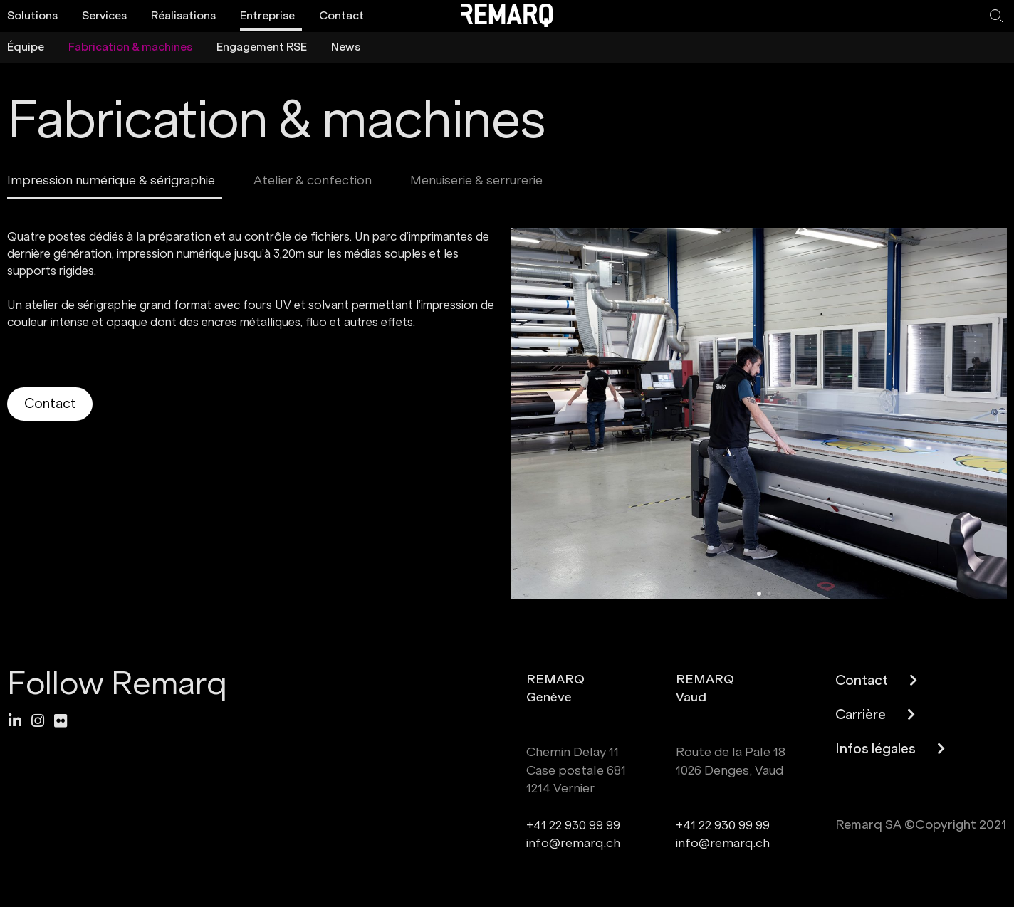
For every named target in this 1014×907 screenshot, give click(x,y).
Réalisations (183, 15)
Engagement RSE (261, 46)
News (345, 46)
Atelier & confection (313, 180)
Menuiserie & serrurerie (476, 180)
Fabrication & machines (130, 46)
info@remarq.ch (573, 843)
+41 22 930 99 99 (573, 825)
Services (104, 15)
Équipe (25, 46)
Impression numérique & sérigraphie (111, 180)
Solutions (32, 15)
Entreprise (267, 15)
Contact (341, 15)
